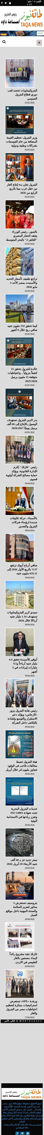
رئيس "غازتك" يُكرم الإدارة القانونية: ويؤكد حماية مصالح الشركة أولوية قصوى (21, 473)
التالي (12, 1021)
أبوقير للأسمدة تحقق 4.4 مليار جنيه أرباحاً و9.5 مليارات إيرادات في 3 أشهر (23, 665)
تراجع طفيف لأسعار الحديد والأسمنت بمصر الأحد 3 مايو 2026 (21, 282)
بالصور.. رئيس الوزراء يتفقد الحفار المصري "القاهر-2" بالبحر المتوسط (21, 235)
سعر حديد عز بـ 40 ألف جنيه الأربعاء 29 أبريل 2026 (22, 861)
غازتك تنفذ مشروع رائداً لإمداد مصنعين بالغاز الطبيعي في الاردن (23, 958)
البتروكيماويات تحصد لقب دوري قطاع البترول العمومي (22, 94)
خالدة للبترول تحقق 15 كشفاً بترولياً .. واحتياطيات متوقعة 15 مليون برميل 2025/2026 (22, 375)
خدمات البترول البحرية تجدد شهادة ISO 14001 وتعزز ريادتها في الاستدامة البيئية (22, 814)
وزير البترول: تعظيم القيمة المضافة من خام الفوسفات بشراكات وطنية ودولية (21, 141)
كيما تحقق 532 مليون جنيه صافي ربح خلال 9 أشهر (22, 327)
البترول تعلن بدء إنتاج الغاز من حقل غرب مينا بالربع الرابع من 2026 (22, 188)
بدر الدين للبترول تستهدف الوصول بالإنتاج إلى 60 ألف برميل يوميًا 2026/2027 (22, 424)
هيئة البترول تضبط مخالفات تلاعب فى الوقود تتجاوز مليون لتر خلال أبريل (21, 765)
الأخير (6, 1021)
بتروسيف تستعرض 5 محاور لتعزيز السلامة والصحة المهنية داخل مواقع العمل (21, 909)
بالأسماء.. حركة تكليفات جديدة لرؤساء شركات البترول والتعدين (23, 522)
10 (20, 1021)
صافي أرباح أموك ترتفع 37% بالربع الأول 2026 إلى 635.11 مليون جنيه (22, 569)
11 (17, 1021)
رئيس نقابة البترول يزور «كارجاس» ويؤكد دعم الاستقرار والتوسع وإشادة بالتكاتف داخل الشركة (22, 716)
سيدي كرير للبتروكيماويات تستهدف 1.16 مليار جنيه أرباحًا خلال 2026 (22, 616)
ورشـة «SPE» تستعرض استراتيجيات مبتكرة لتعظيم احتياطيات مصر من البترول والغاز (21, 1007)
